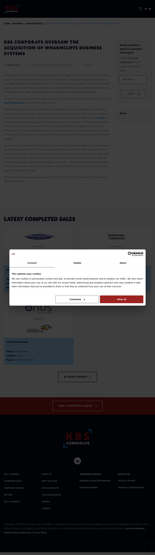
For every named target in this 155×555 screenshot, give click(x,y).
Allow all (121, 299)
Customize (77, 299)
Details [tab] (77, 263)
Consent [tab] (32, 263)
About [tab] (123, 263)
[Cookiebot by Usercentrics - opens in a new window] (130, 254)
